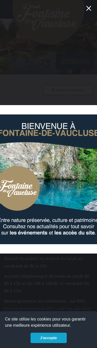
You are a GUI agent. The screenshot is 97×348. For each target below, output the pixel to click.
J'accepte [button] (48, 338)
